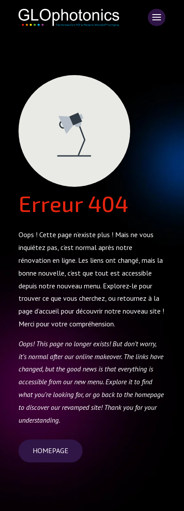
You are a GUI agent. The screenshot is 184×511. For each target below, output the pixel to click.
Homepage (50, 450)
